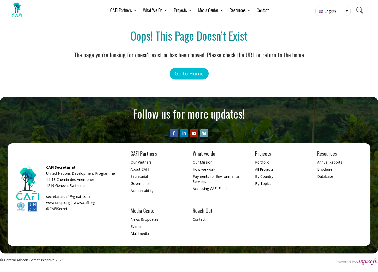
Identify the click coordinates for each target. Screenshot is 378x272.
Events (136, 226)
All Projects (264, 169)
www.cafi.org (84, 202)
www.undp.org (58, 202)
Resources (237, 10)
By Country (264, 176)
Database (325, 176)
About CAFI (140, 169)
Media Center (208, 10)
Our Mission (202, 162)
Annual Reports (329, 162)
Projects (180, 10)
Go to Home (189, 73)
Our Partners (141, 162)
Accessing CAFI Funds (210, 188)
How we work (204, 169)
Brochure (324, 169)
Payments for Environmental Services (216, 179)
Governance (140, 183)
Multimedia (140, 233)
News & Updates (144, 219)
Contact (263, 10)
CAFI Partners (121, 10)
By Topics (263, 183)
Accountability (142, 190)
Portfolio (262, 162)
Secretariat (139, 176)
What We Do (153, 10)
